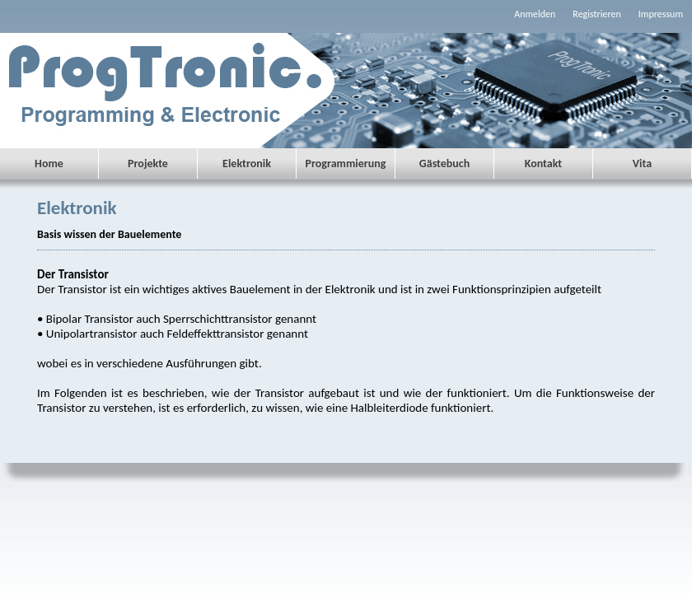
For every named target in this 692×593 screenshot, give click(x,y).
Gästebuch (444, 163)
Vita (642, 163)
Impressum (660, 14)
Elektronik (246, 163)
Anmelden (534, 14)
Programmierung (346, 163)
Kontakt (543, 163)
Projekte (148, 163)
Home (49, 163)
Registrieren (596, 14)
